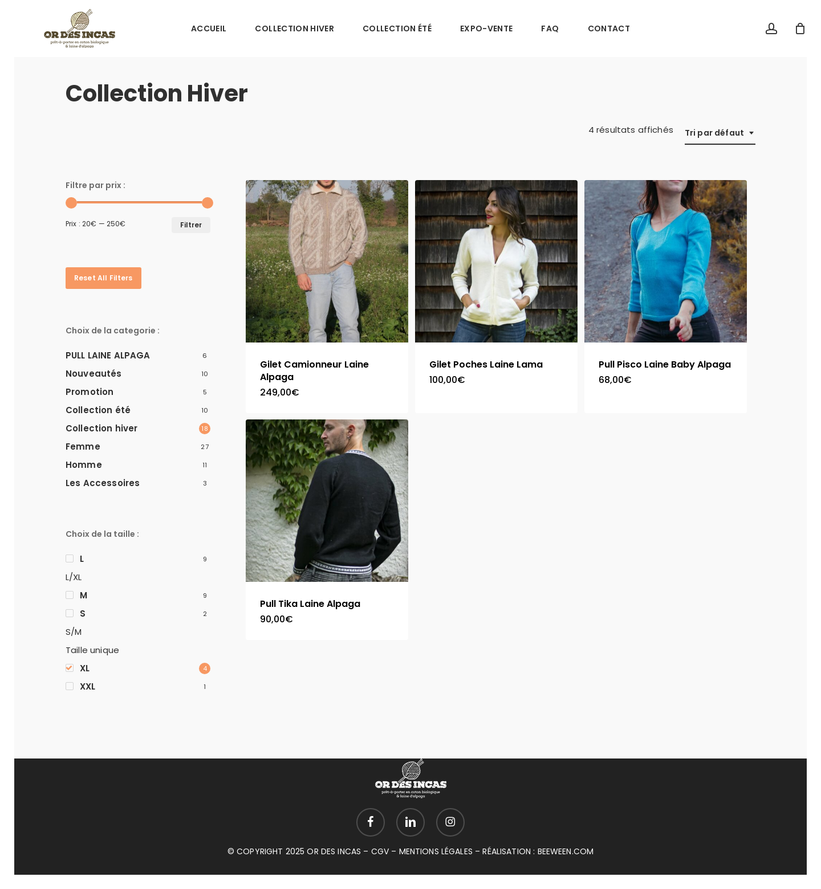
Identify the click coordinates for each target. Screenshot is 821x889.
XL (85, 668)
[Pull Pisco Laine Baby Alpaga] (665, 261)
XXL (87, 686)
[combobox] (720, 133)
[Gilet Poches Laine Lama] (496, 261)
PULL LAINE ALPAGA (108, 355)
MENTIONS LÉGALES (436, 851)
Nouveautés (94, 374)
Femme (83, 446)
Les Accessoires (103, 483)
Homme (84, 465)
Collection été (98, 410)
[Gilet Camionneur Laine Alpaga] (327, 261)
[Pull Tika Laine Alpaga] (327, 500)
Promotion (89, 392)
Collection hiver (101, 428)
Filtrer (191, 225)
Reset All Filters (103, 278)
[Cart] (800, 28)
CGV (380, 851)
